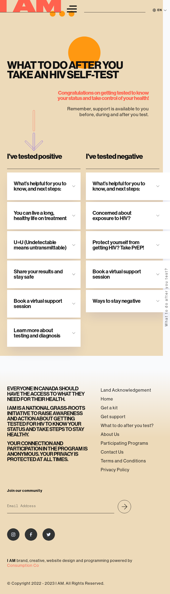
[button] (71, 9)
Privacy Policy (115, 469)
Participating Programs (124, 443)
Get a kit (109, 407)
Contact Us (112, 452)
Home (107, 399)
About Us (110, 434)
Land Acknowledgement (126, 390)
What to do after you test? (127, 425)
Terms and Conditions (123, 461)
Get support (113, 416)
